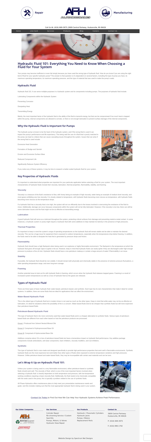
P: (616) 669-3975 (115, 421)
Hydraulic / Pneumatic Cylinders (90, 413)
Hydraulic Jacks (83, 416)
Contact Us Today (39, 397)
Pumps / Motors (83, 418)
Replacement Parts (85, 421)
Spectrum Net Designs (83, 438)
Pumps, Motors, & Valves (56, 421)
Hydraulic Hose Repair (55, 423)
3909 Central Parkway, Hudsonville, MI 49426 (87, 27)
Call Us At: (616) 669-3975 (56, 27)
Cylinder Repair (52, 413)
